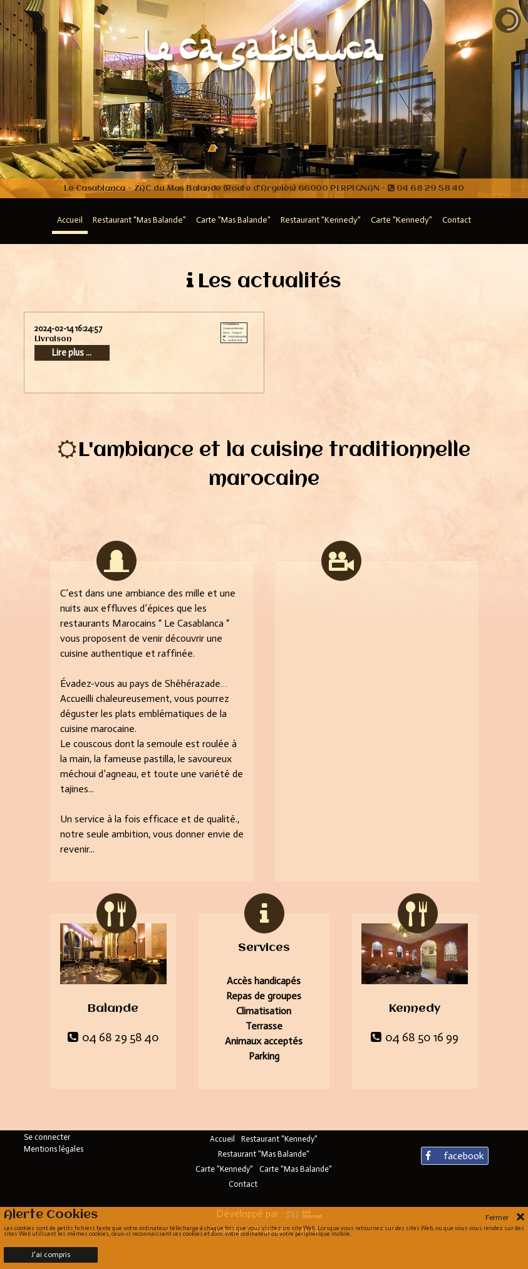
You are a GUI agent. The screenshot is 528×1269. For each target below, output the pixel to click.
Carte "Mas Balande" (295, 1169)
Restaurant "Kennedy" (279, 1139)
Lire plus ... (71, 352)
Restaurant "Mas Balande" (263, 1154)
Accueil (222, 1139)
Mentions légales (53, 1149)
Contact (243, 1184)
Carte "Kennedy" (224, 1169)
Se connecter (47, 1137)
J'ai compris (51, 1254)
